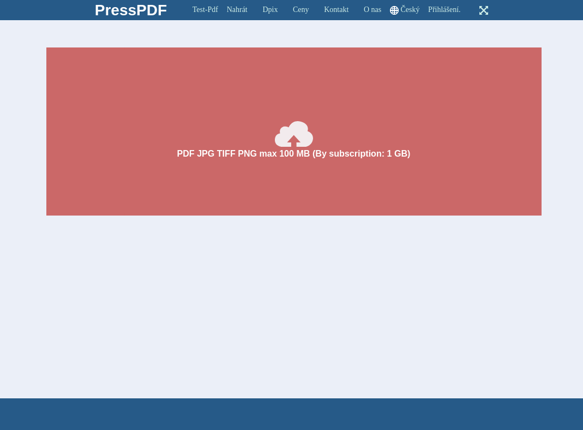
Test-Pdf (205, 9)
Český (409, 9)
